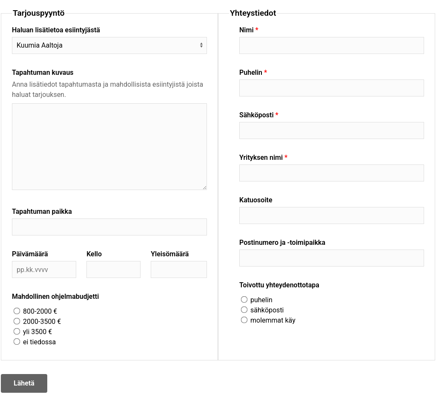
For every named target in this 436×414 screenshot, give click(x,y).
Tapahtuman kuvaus (43, 72)
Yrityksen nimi (261, 157)
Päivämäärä (30, 254)
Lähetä (24, 383)
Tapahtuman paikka (42, 211)
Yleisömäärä (170, 254)
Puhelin (250, 72)
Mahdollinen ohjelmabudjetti (55, 296)
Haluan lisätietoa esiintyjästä (56, 30)
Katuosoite (255, 200)
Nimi (246, 30)
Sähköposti (256, 115)
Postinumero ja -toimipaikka (282, 242)
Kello (94, 254)
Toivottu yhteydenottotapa (279, 285)
